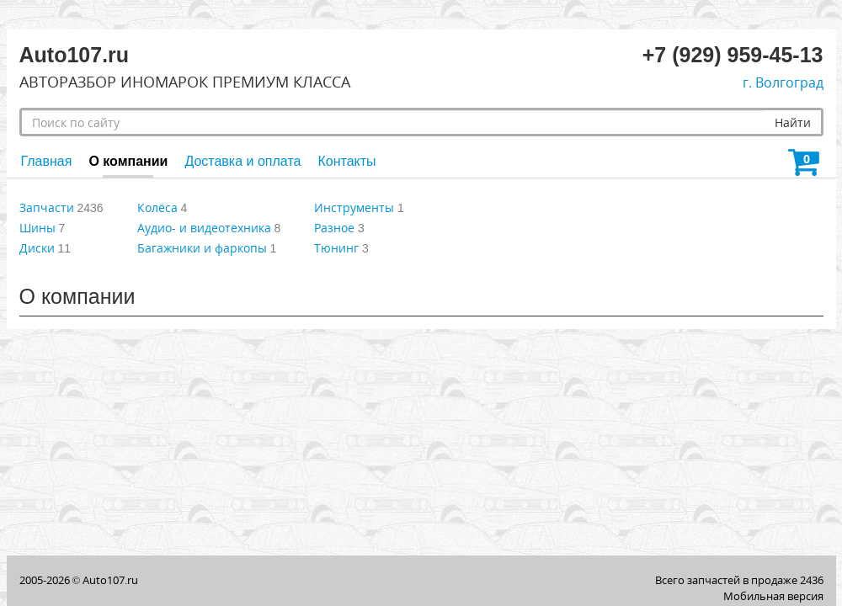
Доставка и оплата (242, 161)
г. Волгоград (783, 82)
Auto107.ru (110, 579)
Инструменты (354, 207)
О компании (128, 161)
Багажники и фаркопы (202, 248)
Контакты (346, 161)
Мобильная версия (773, 595)
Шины (37, 228)
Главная (46, 161)
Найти (793, 122)
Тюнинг (336, 248)
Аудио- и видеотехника (204, 228)
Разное (334, 228)
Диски (37, 248)
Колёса (157, 207)
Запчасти (46, 207)
